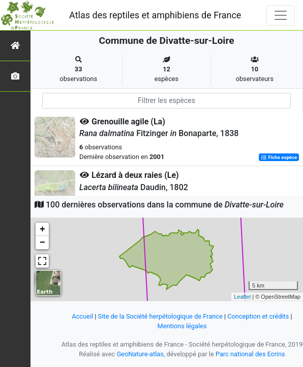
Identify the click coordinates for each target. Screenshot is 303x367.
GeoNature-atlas (140, 354)
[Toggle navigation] (280, 15)
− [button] (42, 243)
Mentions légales (181, 326)
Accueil (82, 316)
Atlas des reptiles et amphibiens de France (155, 15)
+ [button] (42, 229)
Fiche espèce (279, 157)
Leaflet (242, 297)
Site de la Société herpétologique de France (160, 316)
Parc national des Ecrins (250, 354)
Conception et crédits (258, 316)
